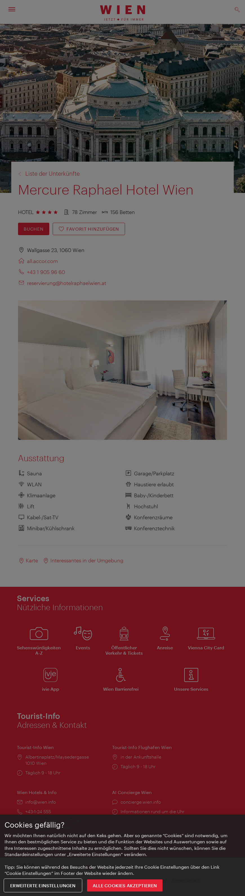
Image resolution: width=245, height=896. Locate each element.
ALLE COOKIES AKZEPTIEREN (125, 885)
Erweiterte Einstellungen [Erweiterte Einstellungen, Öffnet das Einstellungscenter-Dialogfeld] (43, 885)
